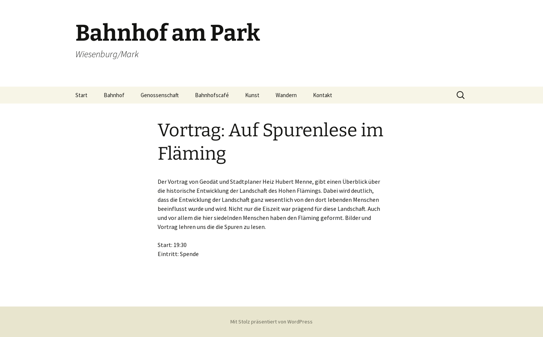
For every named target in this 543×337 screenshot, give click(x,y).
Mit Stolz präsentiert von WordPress (271, 321)
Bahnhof (114, 95)
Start (81, 95)
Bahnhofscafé (212, 95)
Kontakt (322, 95)
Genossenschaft (160, 95)
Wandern (286, 95)
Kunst (252, 95)
